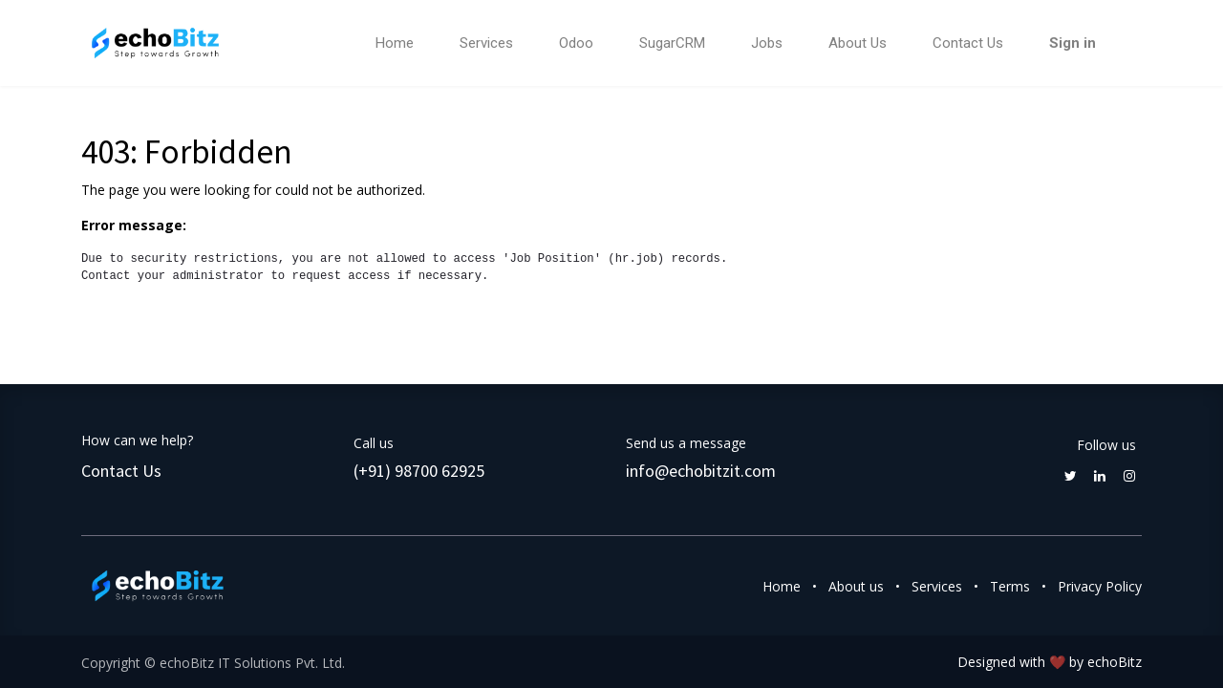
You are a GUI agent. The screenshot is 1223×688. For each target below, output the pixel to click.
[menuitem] (395, 43)
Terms (1010, 586)
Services (937, 586)
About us (856, 586)
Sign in (1072, 43)
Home (781, 586)
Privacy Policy (1100, 586)
